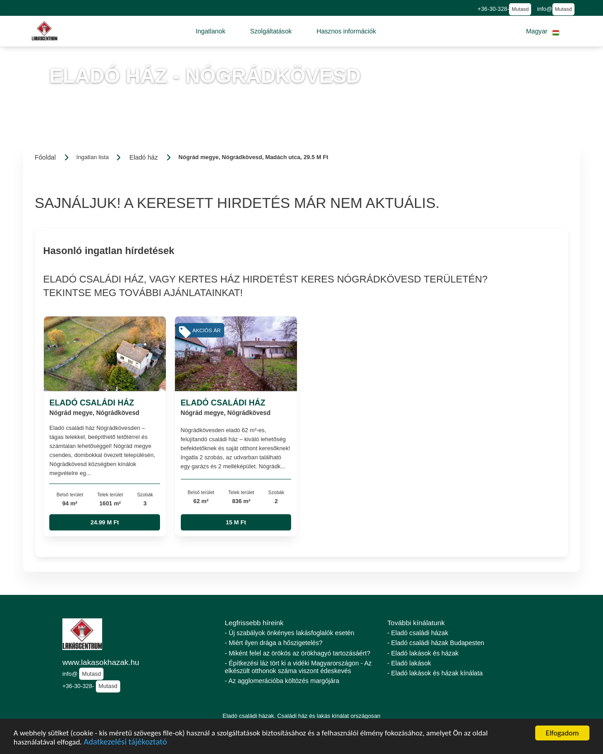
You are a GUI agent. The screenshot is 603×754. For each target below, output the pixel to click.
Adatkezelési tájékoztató (125, 743)
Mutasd (520, 9)
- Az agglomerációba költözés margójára (282, 680)
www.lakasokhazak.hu (100, 662)
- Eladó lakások (409, 663)
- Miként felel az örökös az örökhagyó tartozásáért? (297, 653)
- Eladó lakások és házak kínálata (435, 673)
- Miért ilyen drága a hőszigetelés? (273, 642)
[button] (210, 31)
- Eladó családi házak (417, 632)
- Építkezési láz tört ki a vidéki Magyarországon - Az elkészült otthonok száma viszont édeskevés (298, 667)
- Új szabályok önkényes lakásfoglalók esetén (289, 632)
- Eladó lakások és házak (423, 653)
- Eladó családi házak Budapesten (436, 642)
